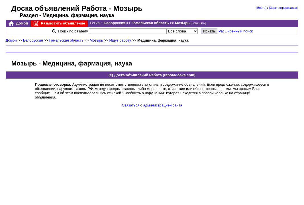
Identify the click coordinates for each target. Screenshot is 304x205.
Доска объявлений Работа (59, 8)
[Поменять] (198, 23)
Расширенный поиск (236, 31)
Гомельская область (66, 40)
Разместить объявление (59, 23)
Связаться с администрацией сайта (152, 105)
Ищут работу (120, 40)
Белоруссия (33, 40)
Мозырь (96, 40)
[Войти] (261, 7)
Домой (18, 23)
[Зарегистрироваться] (283, 7)
